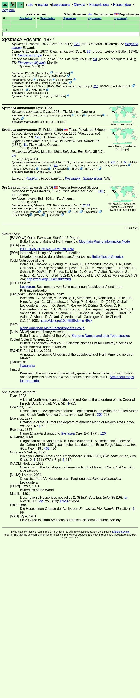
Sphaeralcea (92, 178)
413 (113, 162)
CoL (29, 79)
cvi (95, 59)
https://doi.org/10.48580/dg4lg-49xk (66, 320)
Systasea (69, 18)
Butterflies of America (107, 256)
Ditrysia (79, 4)
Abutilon (32, 178)
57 (89, 51)
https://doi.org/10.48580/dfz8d (49, 279)
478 (37, 137)
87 (124, 162)
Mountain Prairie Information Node (104, 241)
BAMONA (91, 168)
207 (101, 191)
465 (47, 448)
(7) (61, 44)
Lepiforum (27, 286)
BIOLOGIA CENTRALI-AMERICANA (47, 249)
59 (55, 165)
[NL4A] (36, 66)
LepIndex (117, 86)
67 (88, 205)
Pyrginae (8, 10)
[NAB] (81, 165)
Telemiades (47, 18)
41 (25, 145)
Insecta (42, 4)
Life (30, 4)
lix (125, 497)
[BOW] (38, 208)
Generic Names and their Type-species (101, 335)
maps (129, 124)
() (95, 18)
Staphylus (25, 18)
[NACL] (63, 165)
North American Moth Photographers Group (52, 328)
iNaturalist (43, 73)
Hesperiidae (122, 4)
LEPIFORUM (20, 215)
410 (95, 86)
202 (100, 414)
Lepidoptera (61, 4)
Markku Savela (120, 531)
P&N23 (29, 73)
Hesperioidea (99, 4)
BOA (17, 118)
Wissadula (72, 178)
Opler (114, 165)
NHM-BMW (62, 73)
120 (77, 44)
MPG (124, 165)
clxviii (64, 501)
